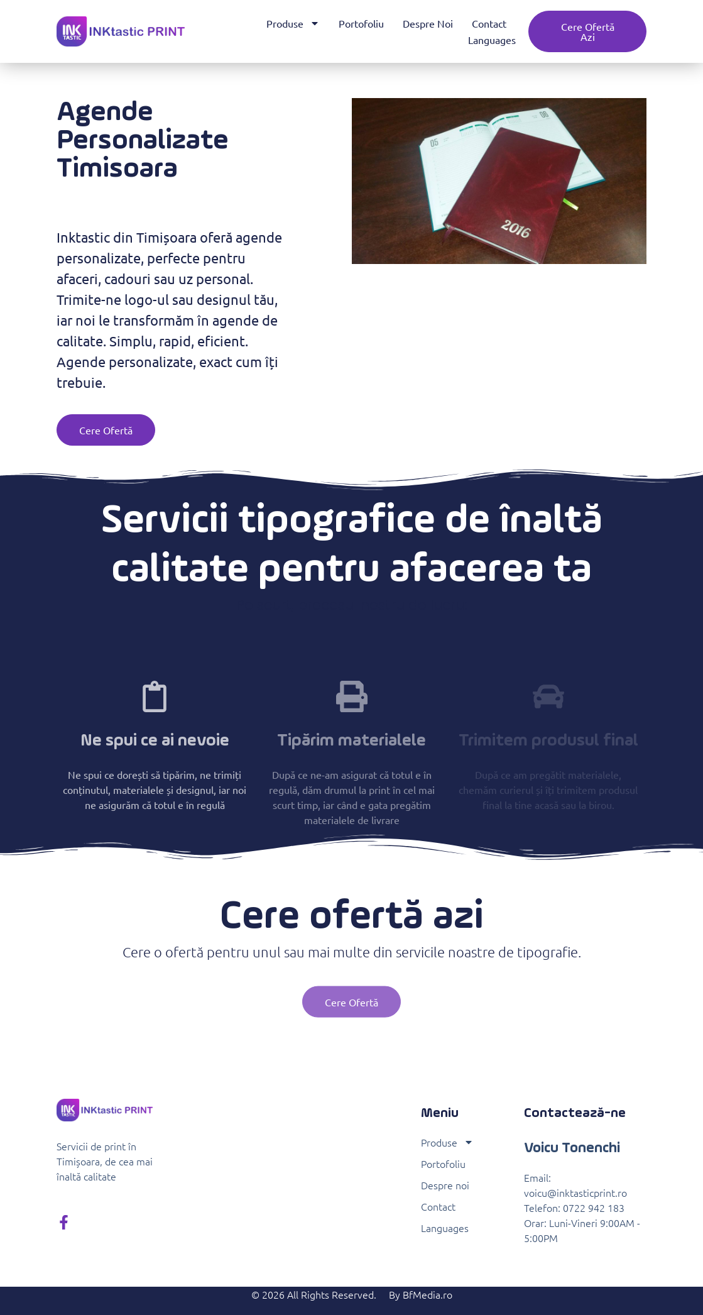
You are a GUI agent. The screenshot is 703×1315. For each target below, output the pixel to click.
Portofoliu (361, 23)
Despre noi (428, 23)
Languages (492, 39)
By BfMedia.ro (420, 1294)
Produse (293, 23)
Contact (489, 23)
